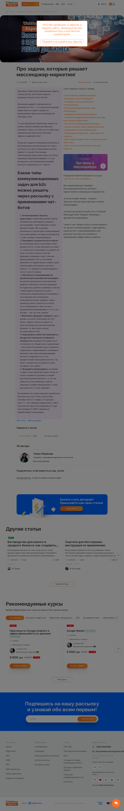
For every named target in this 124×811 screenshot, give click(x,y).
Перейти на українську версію (62, 41)
